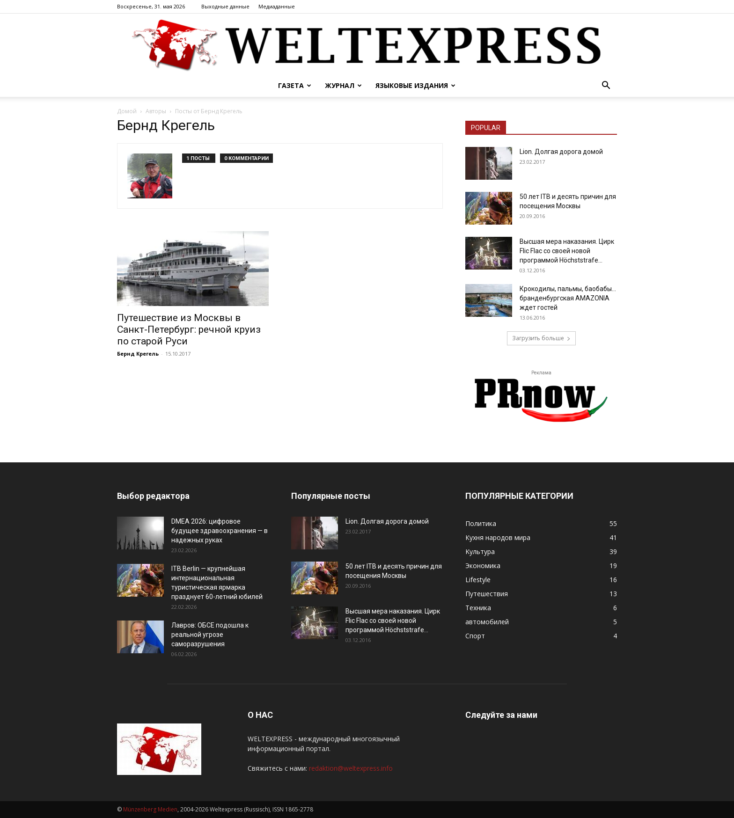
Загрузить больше (541, 338)
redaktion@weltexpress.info (351, 768)
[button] (606, 86)
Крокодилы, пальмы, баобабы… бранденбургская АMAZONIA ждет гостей (568, 298)
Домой (127, 111)
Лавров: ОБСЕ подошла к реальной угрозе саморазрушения (210, 634)
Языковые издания (415, 85)
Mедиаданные (276, 6)
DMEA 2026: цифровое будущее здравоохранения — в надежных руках (219, 531)
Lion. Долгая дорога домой (561, 151)
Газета (294, 85)
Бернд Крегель (138, 353)
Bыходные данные (225, 6)
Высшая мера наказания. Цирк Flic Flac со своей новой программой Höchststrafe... (567, 251)
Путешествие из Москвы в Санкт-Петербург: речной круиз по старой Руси (189, 329)
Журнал (343, 85)
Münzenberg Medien (150, 809)
